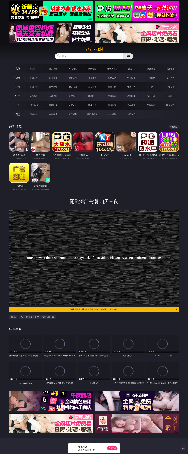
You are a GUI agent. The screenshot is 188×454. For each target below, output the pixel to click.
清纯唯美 (131, 96)
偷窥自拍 (34, 96)
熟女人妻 (112, 77)
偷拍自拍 (53, 87)
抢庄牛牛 (170, 68)
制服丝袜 (112, 87)
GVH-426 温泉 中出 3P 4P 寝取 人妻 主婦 (37, 317)
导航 (17, 114)
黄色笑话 (151, 105)
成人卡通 (73, 87)
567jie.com (94, 49)
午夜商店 (53, 114)
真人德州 (53, 68)
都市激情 (34, 105)
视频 (17, 78)
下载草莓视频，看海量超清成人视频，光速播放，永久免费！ (123, 309)
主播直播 (151, 77)
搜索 (128, 56)
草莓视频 (73, 114)
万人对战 (73, 68)
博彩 (17, 68)
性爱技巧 (170, 105)
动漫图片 (92, 96)
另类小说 (131, 105)
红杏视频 (112, 114)
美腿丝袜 (112, 96)
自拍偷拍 (53, 77)
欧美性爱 (92, 87)
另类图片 (170, 96)
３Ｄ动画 (92, 77)
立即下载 (112, 448)
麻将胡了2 (112, 68)
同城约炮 (34, 114)
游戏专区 (92, 68)
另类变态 (170, 87)
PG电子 (33, 68)
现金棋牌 (151, 68)
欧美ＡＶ (73, 77)
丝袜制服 (131, 77)
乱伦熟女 (151, 87)
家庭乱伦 (53, 105)
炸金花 (131, 68)
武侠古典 (92, 105)
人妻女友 (73, 105)
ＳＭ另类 (170, 77)
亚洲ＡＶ (34, 77)
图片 (17, 96)
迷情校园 (112, 105)
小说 (17, 105)
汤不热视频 (92, 114)
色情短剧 (131, 114)
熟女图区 (151, 96)
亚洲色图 (53, 96)
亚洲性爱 (34, 87)
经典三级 (131, 87)
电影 (17, 87)
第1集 (13, 317)
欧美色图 (73, 96)
